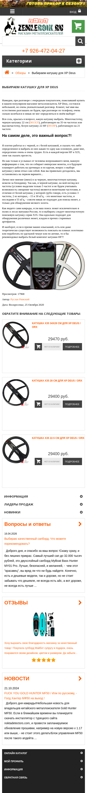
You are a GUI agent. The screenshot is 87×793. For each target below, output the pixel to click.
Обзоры (20, 73)
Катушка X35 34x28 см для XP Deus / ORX (56, 325)
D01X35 (34, 122)
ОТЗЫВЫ (16, 602)
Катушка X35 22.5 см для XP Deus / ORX (58, 438)
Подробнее (72, 347)
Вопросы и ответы (27, 524)
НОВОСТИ (16, 678)
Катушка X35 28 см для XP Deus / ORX (57, 380)
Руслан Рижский (20, 299)
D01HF (52, 125)
